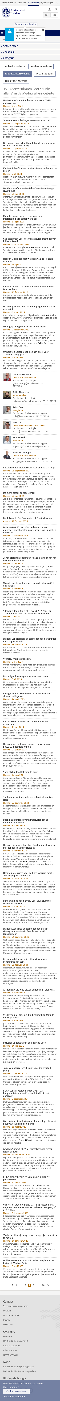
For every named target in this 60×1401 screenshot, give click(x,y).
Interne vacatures (11, 1345)
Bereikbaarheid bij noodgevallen (18, 1366)
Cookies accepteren (16, 1391)
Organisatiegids (46, 3)
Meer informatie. (11, 1387)
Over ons (7, 1336)
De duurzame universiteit (15, 1341)
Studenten (22, 3)
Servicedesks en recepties (15, 1306)
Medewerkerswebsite (17, 73)
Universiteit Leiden (9, 3)
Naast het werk (10, 1355)
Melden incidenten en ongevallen (19, 1371)
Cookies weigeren (15, 1396)
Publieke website (15, 66)
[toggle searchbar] (55, 9)
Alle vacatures (10, 1350)
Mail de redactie (11, 1315)
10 (44, 1285)
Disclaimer (8, 1324)
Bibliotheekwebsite (16, 81)
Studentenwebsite (41, 66)
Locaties (7, 1310)
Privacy (6, 1320)
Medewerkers (33, 3)
